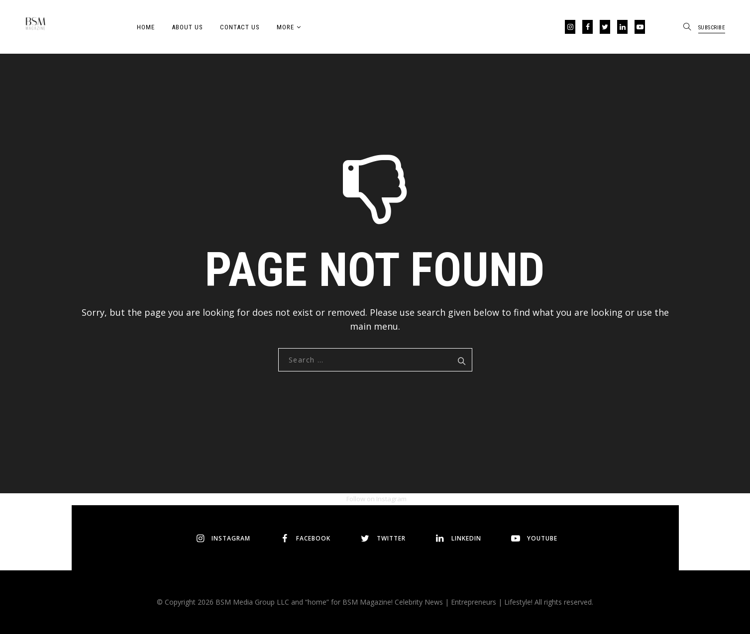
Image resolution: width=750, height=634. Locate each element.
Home (146, 27)
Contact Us (240, 27)
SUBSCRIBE (712, 27)
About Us (187, 27)
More (285, 27)
